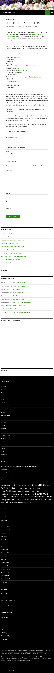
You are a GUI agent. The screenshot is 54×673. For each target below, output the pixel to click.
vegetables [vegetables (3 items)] (18, 502)
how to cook (4, 422)
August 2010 (4, 539)
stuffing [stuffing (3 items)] (4, 502)
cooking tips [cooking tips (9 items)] (8, 487)
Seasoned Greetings (27, 153)
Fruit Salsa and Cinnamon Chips (9, 243)
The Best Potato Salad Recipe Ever (17, 283)
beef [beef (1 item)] (8, 485)
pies (2, 432)
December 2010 (5, 526)
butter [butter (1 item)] (20, 485)
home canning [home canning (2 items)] (20, 494)
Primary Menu (52, 12)
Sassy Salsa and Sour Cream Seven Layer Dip (13, 256)
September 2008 (5, 579)
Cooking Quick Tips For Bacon (9, 263)
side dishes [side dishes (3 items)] (27, 500)
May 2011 (3, 513)
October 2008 (5, 575)
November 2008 (5, 572)
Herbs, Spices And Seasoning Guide (11, 473)
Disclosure (4, 469)
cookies (3, 402)
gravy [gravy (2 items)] (41, 491)
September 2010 (5, 536)
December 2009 (5, 552)
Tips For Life (4, 617)
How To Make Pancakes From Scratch (11, 259)
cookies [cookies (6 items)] (42, 484)
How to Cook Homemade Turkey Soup (11, 253)
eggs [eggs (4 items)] (38, 488)
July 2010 (3, 543)
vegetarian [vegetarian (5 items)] (27, 502)
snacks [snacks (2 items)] (33, 499)
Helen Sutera (4, 312)
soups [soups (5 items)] (38, 499)
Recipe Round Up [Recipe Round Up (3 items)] (45, 496)
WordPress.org (5, 639)
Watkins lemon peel (35, 77)
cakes (7, 19)
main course (4, 425)
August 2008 (4, 582)
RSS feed (9, 34)
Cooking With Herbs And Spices (27, 146)
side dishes (4, 445)
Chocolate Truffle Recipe (8, 250)
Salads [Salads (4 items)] (12, 499)
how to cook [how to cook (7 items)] (41, 493)
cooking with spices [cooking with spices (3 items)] (22, 488)
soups (2, 451)
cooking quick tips (6, 405)
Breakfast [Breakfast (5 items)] (13, 485)
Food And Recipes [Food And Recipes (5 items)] (9, 491)
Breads (3, 389)
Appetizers (4, 386)
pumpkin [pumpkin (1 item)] (31, 496)
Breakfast (3, 392)
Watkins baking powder (20, 70)
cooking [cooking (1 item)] (48, 485)
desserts (3, 412)
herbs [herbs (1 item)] (45, 491)
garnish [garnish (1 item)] (29, 491)
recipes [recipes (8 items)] (5, 499)
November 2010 (5, 530)
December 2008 (5, 569)
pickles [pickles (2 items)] (13, 496)
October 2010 (5, 533)
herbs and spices (5, 415)
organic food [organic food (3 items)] (5, 496)
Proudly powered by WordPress (8, 670)
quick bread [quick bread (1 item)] (36, 496)
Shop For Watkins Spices (8, 605)
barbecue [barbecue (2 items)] (3, 485)
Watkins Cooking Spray (13, 81)
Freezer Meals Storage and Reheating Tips (13, 240)
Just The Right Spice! (8, 13)
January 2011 (4, 523)
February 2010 (5, 549)
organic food (4, 428)
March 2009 (4, 559)
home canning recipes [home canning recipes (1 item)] (30, 494)
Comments (5, 636)
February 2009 (5, 562)
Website (8, 208)
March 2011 (4, 520)
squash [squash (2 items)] (49, 499)
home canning (5, 418)
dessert (14, 137)
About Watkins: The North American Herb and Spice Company (18, 466)
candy (2, 399)
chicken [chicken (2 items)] (27, 485)
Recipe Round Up (6, 435)
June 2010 (4, 546)
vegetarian (4, 454)
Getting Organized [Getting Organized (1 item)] (35, 491)
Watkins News (5, 594)
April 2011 (4, 517)
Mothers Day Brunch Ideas (8, 237)
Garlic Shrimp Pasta (6, 233)
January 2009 (4, 565)
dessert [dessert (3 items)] (32, 488)
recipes (12, 19)
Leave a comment (32, 26)
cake (8, 137)
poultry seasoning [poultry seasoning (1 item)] (25, 496)
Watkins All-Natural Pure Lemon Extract (26, 66)
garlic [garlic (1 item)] (26, 491)
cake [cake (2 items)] (23, 485)
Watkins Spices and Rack (17, 299)
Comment (9, 170)
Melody (22, 26)
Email (8, 201)
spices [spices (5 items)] (44, 499)
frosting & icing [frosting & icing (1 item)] (21, 491)
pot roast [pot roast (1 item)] (19, 496)
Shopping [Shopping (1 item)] (20, 499)
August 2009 (4, 556)
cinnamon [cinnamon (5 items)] (34, 485)
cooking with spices (6, 409)
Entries (4, 632)
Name (8, 193)
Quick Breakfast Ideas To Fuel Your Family (12, 246)
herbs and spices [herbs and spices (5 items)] (8, 494)
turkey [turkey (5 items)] (10, 502)
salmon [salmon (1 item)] (16, 499)
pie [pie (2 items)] (16, 496)
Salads (2, 441)
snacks (3, 448)
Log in (2, 629)
